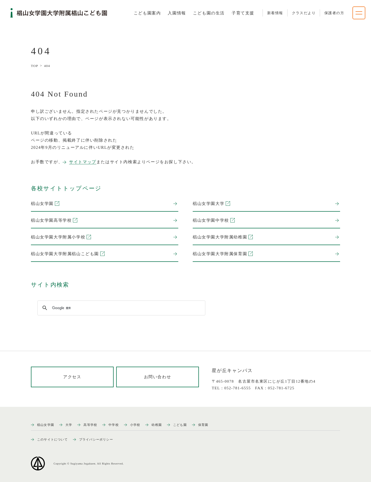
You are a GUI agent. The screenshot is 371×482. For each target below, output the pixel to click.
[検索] (120, 308)
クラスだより (304, 13)
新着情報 (275, 13)
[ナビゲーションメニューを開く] (358, 12)
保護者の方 (334, 13)
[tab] (147, 13)
